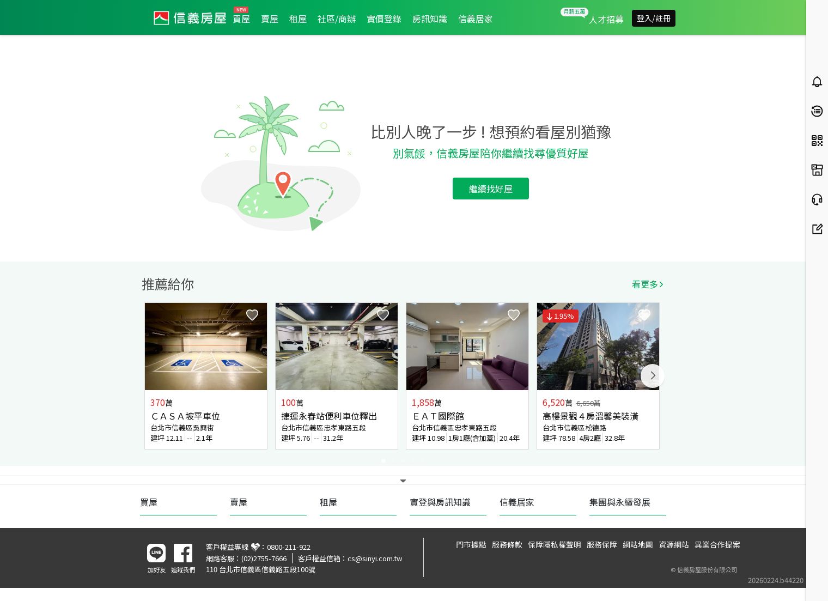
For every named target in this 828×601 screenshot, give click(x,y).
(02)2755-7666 (264, 558)
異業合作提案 (717, 544)
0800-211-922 (288, 547)
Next (653, 376)
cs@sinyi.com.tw (375, 558)
